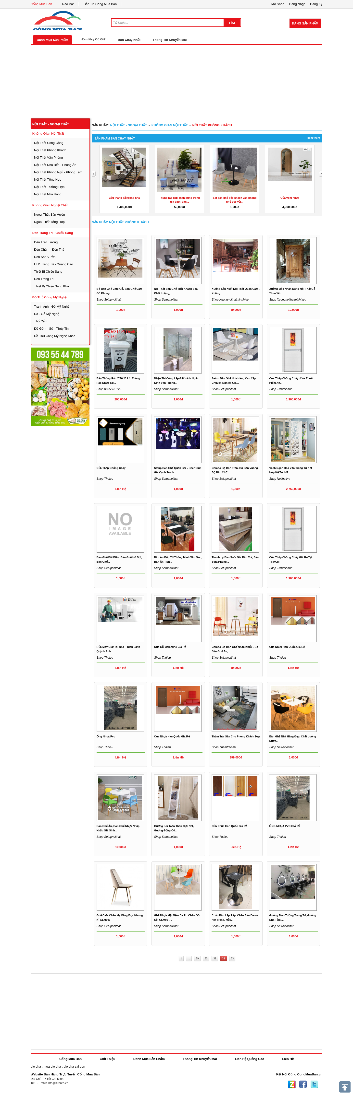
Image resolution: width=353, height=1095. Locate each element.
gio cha (36, 1066)
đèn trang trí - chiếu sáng (52, 233)
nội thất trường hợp (49, 187)
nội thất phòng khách (50, 150)
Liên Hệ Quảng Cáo (249, 1059)
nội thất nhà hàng (48, 194)
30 (206, 958)
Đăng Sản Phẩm (305, 23)
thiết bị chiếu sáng (48, 271)
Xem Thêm (313, 137)
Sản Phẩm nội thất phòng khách (120, 222)
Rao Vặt (68, 4)
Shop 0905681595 (109, 389)
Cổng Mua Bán (41, 4)
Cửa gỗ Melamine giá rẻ (170, 646)
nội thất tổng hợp (47, 179)
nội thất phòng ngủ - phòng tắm (58, 172)
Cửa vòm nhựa (289, 197)
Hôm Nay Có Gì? (93, 39)
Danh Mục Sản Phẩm (52, 40)
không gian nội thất (48, 133)
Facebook (303, 1084)
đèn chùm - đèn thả (49, 249)
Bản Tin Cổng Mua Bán (100, 4)
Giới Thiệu (107, 1059)
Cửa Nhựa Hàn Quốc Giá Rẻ (287, 646)
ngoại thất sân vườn (49, 214)
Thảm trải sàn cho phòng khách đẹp (236, 736)
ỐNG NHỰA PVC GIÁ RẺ (284, 826)
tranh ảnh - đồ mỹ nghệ (51, 306)
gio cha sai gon (74, 1066)
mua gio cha (52, 1066)
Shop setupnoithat (109, 299)
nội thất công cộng (48, 143)
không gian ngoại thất (50, 205)
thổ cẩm (40, 321)
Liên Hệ (288, 1059)
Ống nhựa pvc (106, 736)
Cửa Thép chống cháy (111, 467)
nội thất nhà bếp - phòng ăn (55, 165)
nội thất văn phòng (48, 157)
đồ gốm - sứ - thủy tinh (52, 328)
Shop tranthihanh (280, 389)
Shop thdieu (105, 478)
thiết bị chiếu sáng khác (52, 286)
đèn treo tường (46, 242)
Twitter (314, 1084)
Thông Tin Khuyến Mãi (170, 40)
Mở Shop (277, 4)
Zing (292, 1084)
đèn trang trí (43, 279)
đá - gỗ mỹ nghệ (46, 314)
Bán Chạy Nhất (129, 40)
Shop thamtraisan (224, 747)
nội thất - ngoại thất (50, 124)
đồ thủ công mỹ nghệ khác (54, 336)
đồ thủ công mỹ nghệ (49, 297)
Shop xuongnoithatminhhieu (230, 299)
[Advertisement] (176, 81)
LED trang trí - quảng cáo (53, 264)
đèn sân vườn (44, 257)
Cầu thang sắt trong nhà (124, 197)
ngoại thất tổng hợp (49, 222)
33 (232, 958)
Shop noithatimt (279, 478)
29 (197, 958)
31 (214, 958)
